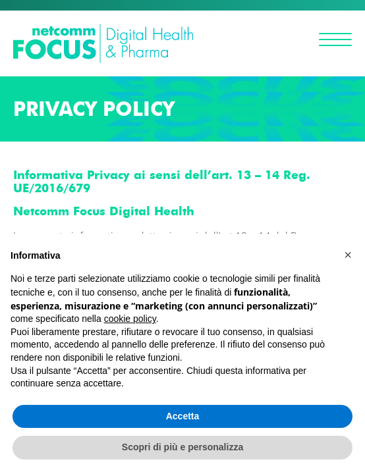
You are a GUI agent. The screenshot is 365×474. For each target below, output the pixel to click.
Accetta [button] (183, 416)
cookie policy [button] (130, 318)
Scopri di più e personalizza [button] (182, 447)
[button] (347, 254)
